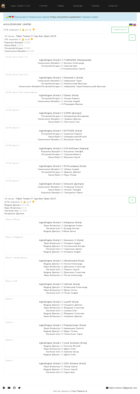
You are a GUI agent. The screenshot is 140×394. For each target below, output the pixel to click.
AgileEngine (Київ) (49, 60)
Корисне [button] (113, 6)
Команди (77, 6)
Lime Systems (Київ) (75, 342)
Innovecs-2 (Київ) (74, 240)
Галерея (95, 6)
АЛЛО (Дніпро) (73, 113)
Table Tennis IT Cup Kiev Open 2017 (36, 198)
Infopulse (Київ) (73, 222)
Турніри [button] (43, 6)
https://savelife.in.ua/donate (65, 17)
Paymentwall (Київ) (75, 325)
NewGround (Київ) (74, 260)
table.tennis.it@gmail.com (121, 388)
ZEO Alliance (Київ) (75, 363)
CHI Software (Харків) (76, 148)
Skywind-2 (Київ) (73, 77)
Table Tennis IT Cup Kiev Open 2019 (36, 36)
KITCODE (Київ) (73, 130)
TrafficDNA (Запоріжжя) (77, 60)
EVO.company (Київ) (75, 166)
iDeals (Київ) (71, 95)
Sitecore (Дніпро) (74, 183)
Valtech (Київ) (72, 284)
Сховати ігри (120, 30)
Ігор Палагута (79, 391)
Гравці (61, 6)
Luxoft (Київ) (71, 301)
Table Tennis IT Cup (20, 6)
